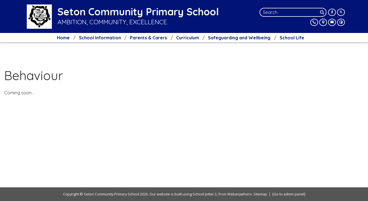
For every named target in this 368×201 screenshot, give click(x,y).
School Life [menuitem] (292, 37)
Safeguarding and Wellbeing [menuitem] (239, 37)
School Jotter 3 (205, 194)
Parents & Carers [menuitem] (148, 37)
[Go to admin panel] (288, 194)
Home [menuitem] (63, 37)
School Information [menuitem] (100, 37)
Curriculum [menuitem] (187, 37)
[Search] (322, 12)
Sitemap (260, 194)
